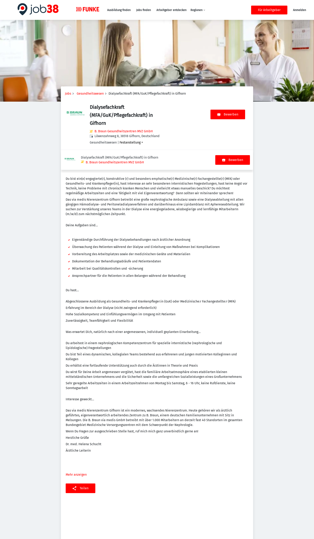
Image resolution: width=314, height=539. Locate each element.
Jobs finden (143, 10)
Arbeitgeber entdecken (171, 10)
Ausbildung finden (119, 10)
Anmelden (299, 10)
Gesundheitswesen (90, 93)
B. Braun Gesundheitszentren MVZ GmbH (124, 131)
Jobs (68, 93)
